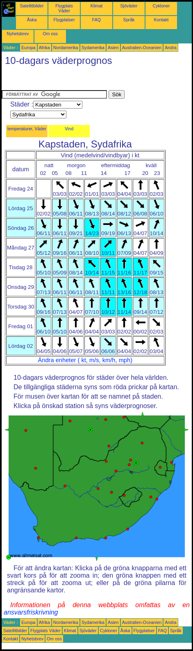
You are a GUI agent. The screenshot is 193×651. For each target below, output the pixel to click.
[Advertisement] (67, 80)
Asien (113, 47)
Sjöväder (128, 5)
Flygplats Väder (64, 8)
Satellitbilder (31, 5)
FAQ (96, 19)
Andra (170, 47)
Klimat (97, 5)
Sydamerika (93, 47)
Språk (129, 19)
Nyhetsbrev (18, 33)
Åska (32, 19)
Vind (69, 128)
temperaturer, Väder (26, 128)
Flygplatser (64, 19)
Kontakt (161, 19)
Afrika (44, 47)
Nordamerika (65, 47)
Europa (28, 47)
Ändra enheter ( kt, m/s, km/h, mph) (85, 360)
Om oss (50, 33)
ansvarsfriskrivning (31, 612)
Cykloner (161, 5)
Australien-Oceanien (142, 47)
